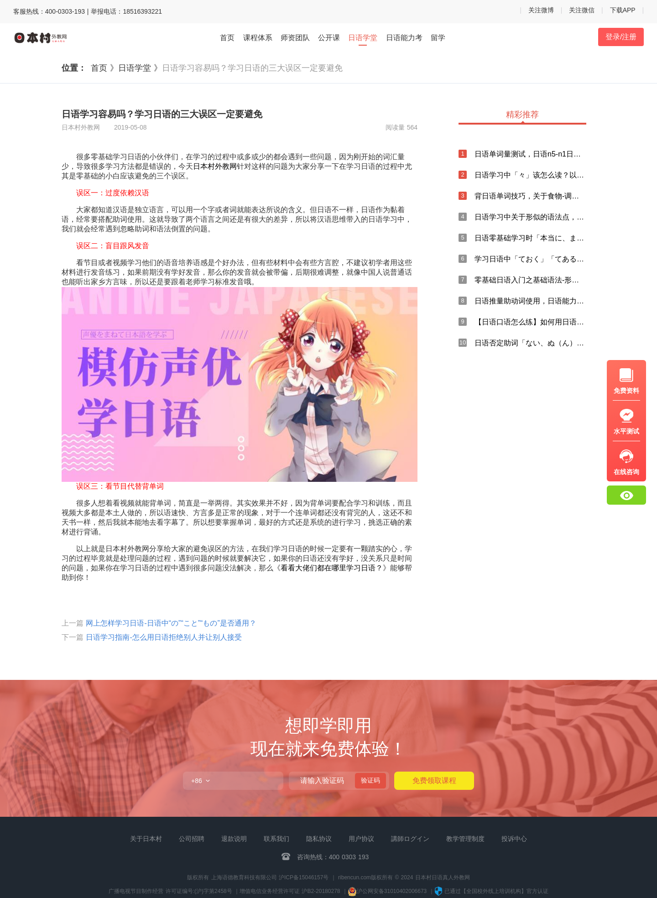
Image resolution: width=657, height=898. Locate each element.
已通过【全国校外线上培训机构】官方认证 (491, 891)
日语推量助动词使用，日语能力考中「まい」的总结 (530, 301)
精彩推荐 (522, 115)
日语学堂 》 (140, 68)
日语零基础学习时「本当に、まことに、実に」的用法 (530, 238)
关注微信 (581, 10)
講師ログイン (410, 838)
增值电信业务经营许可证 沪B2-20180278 (290, 891)
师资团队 (295, 38)
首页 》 (104, 68)
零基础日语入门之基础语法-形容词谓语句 (530, 280)
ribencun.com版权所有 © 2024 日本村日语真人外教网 (404, 877)
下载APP (623, 10)
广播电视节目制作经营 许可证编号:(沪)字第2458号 (170, 891)
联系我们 (276, 838)
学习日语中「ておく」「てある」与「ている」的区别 (530, 259)
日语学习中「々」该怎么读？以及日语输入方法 (530, 175)
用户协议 (361, 838)
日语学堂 (362, 38)
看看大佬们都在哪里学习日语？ (332, 568)
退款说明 (234, 838)
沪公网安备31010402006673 (388, 891)
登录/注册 (620, 37)
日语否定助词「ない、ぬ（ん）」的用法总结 (530, 343)
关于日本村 (146, 838)
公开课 (329, 38)
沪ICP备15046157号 (303, 877)
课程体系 (257, 38)
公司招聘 (191, 838)
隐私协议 (319, 838)
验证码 (370, 780)
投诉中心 (514, 838)
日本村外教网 (215, 166)
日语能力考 (404, 38)
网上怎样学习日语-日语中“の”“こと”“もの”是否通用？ (171, 623)
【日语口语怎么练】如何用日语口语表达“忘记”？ (530, 322)
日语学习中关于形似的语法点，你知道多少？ (530, 217)
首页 (227, 38)
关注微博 (541, 10)
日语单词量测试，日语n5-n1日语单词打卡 (530, 154)
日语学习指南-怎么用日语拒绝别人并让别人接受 (163, 637)
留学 (438, 38)
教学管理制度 (465, 838)
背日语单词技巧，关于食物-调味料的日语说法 (530, 196)
